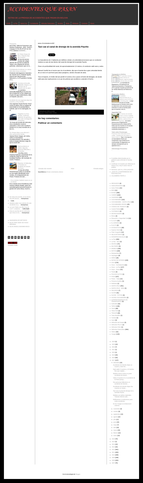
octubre (115, 411)
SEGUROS (114, 290)
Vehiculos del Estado (117, 322)
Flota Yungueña (116, 232)
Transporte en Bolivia (119, 74)
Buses (92, 23)
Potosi (113, 276)
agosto (115, 417)
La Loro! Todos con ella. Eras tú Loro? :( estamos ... (19, 208)
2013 (113, 447)
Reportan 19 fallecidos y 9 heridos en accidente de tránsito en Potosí (24, 165)
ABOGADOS (115, 183)
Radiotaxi (114, 283)
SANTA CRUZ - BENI (117, 288)
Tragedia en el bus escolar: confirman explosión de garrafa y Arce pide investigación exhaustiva (25, 117)
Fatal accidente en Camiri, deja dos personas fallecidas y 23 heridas (24, 148)
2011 (113, 452)
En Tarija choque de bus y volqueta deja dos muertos (24, 55)
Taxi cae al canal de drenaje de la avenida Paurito (123, 391)
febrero (115, 433)
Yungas (113, 334)
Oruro (113, 262)
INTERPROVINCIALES (118, 237)
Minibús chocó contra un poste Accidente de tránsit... (122, 374)
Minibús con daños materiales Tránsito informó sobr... (122, 396)
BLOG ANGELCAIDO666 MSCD (19, 226)
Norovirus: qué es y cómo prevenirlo (122, 169)
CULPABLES (115, 211)
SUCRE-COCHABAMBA (118, 297)
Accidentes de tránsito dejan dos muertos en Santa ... (123, 387)
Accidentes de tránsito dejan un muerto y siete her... (122, 365)
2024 (113, 347)
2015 (113, 441)
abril (114, 427)
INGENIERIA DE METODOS (18, 220)
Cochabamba (34, 23)
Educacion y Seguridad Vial (119, 218)
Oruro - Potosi (115, 269)
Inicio (72, 168)
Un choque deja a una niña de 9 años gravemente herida (19, 133)
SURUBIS (114, 304)
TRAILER (114, 313)
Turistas (113, 318)
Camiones (84, 23)
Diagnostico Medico (118, 94)
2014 (113, 444)
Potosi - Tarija (115, 279)
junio (115, 422)
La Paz (15, 23)
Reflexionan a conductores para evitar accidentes (122, 400)
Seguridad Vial (116, 112)
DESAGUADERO (116, 213)
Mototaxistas (115, 253)
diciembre (116, 362)
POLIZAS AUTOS (116, 274)
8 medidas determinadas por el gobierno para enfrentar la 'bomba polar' (121, 160)
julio (114, 419)
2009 (113, 457)
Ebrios (113, 216)
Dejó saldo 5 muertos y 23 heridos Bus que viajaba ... (123, 370)
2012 (113, 449)
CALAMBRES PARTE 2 (118, 176)
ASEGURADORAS (117, 185)
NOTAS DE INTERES (118, 260)
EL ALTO (114, 220)
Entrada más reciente (45, 168)
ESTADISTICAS (116, 227)
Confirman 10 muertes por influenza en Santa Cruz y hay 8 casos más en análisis (123, 165)
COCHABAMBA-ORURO (119, 204)
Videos (113, 332)
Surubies (60, 23)
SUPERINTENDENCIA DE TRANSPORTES (119, 300)
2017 (113, 360)
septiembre (117, 414)
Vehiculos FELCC (116, 324)
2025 (113, 344)
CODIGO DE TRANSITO (118, 206)
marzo (115, 430)
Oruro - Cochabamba (117, 265)
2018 (113, 357)
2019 (113, 355)
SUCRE (113, 293)
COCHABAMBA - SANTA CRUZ (121, 202)
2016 (113, 439)
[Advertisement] (67, 32)
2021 (113, 349)
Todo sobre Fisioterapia (119, 132)
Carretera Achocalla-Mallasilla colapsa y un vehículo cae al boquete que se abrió (24, 85)
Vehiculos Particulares (48, 23)
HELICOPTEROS (116, 234)
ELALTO (113, 225)
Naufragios (114, 255)
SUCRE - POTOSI (117, 295)
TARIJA (113, 306)
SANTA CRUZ (48, 113)
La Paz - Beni (115, 241)
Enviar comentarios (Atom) (55, 172)
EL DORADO (115, 223)
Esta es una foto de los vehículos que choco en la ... (20, 212)
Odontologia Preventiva (119, 148)
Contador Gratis (13, 245)
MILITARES (115, 246)
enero (115, 435)
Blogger (77, 474)
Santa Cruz (23, 23)
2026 (113, 341)
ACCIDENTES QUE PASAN (42, 9)
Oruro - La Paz (115, 267)
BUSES (113, 192)
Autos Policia (115, 188)
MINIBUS (114, 248)
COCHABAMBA (116, 199)
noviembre (116, 409)
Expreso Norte (115, 230)
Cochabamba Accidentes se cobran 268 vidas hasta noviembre (20, 70)
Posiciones (13, 44)
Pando (113, 272)
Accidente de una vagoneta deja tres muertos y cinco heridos (21, 101)
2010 (113, 455)
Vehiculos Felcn (116, 327)
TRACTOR (114, 311)
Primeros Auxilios (116, 281)
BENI (113, 190)
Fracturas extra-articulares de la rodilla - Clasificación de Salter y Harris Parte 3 (121, 135)
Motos (68, 23)
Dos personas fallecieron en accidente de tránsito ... (121, 383)
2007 (113, 463)
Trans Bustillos (115, 315)
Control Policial (116, 209)
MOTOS (113, 251)
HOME (8, 23)
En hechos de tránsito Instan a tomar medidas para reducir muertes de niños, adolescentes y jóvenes (126, 117)
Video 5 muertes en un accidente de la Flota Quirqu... (124, 378)
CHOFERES (115, 197)
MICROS (114, 244)
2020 (113, 352)
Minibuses (75, 23)
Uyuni (113, 320)
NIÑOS (113, 258)
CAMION (114, 195)
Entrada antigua (98, 168)
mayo (115, 425)
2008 (113, 460)
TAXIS (54, 113)
